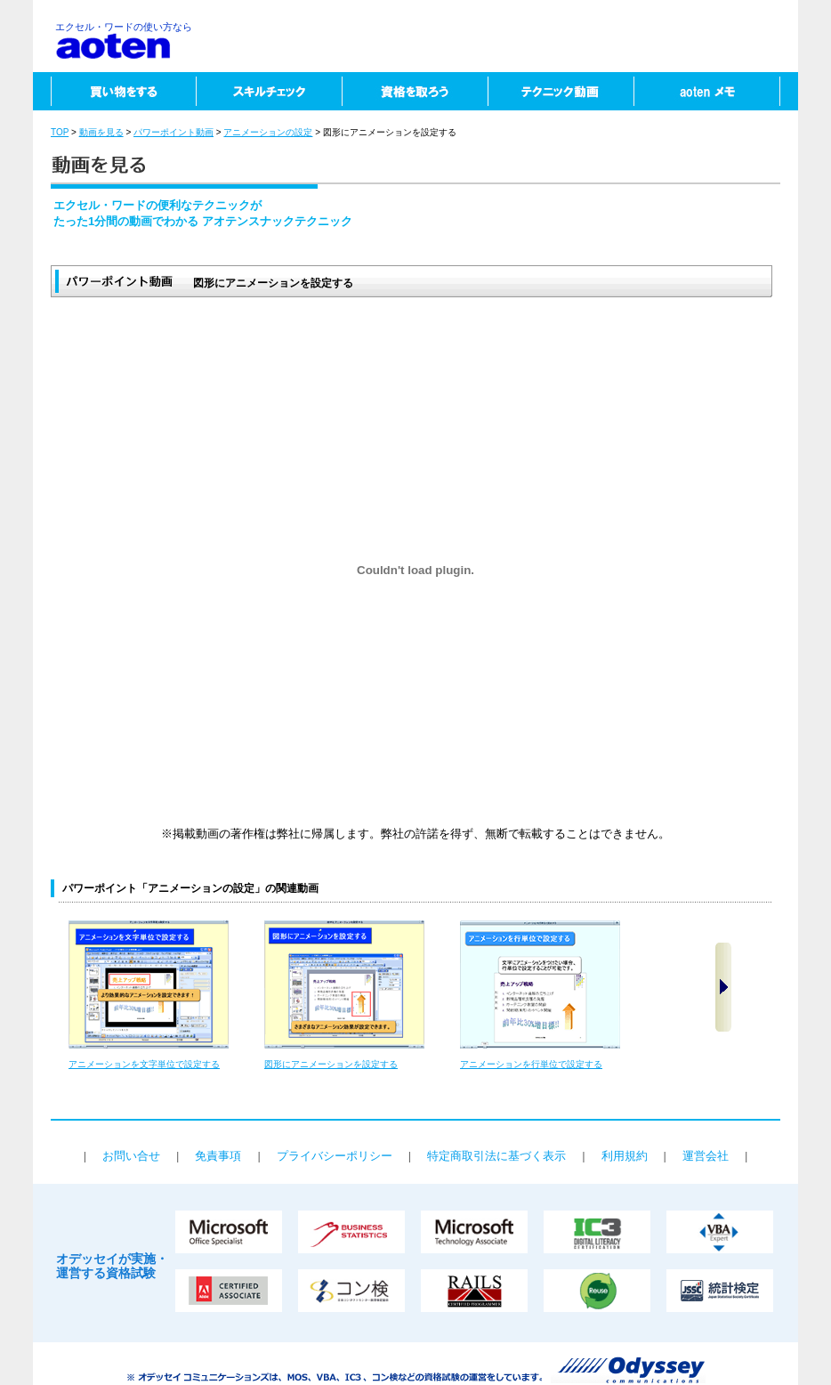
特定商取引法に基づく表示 (496, 1155)
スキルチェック (269, 91)
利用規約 (624, 1155)
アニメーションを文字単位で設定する (144, 1064)
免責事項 (218, 1155)
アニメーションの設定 (267, 132)
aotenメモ (715, 91)
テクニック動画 (560, 91)
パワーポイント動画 (173, 132)
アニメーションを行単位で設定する (531, 1064)
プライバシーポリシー (334, 1155)
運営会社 (705, 1155)
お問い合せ (131, 1155)
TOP (60, 132)
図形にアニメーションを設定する (331, 1064)
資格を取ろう (415, 91)
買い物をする (114, 91)
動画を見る (101, 132)
